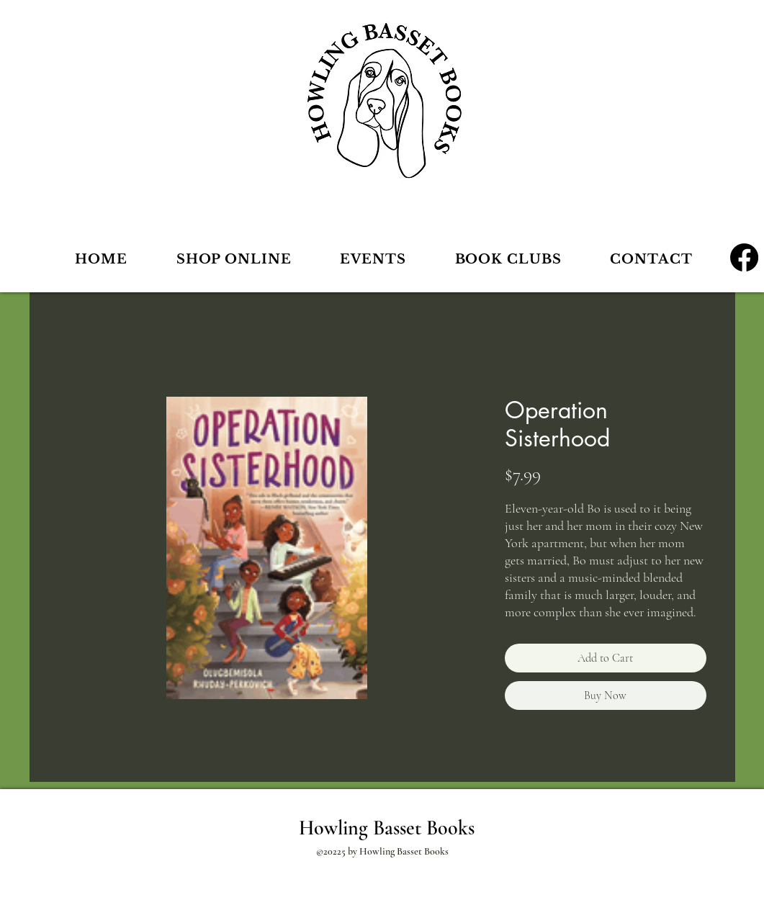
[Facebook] (744, 257)
